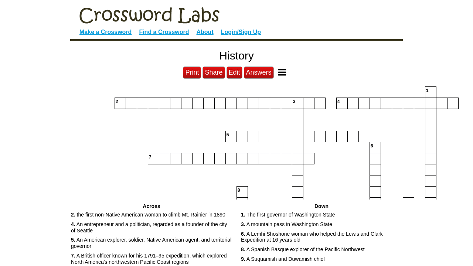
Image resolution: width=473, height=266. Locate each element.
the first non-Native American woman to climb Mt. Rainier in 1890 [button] (148, 215)
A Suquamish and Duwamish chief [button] (283, 259)
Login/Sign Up (241, 32)
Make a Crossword (105, 32)
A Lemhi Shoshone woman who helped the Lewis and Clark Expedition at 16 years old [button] (312, 237)
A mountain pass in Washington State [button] (286, 224)
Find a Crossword (164, 32)
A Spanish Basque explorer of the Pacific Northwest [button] (303, 249)
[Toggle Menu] (282, 72)
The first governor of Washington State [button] (288, 215)
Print (192, 72)
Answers (259, 72)
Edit (234, 72)
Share (213, 72)
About (205, 32)
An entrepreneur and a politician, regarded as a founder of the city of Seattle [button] (149, 227)
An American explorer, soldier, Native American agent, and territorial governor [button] (151, 243)
